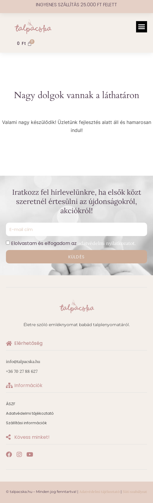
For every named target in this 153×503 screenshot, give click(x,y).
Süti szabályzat (135, 491)
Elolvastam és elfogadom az (73, 243)
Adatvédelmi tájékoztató (99, 491)
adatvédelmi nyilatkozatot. (107, 243)
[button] (141, 26)
